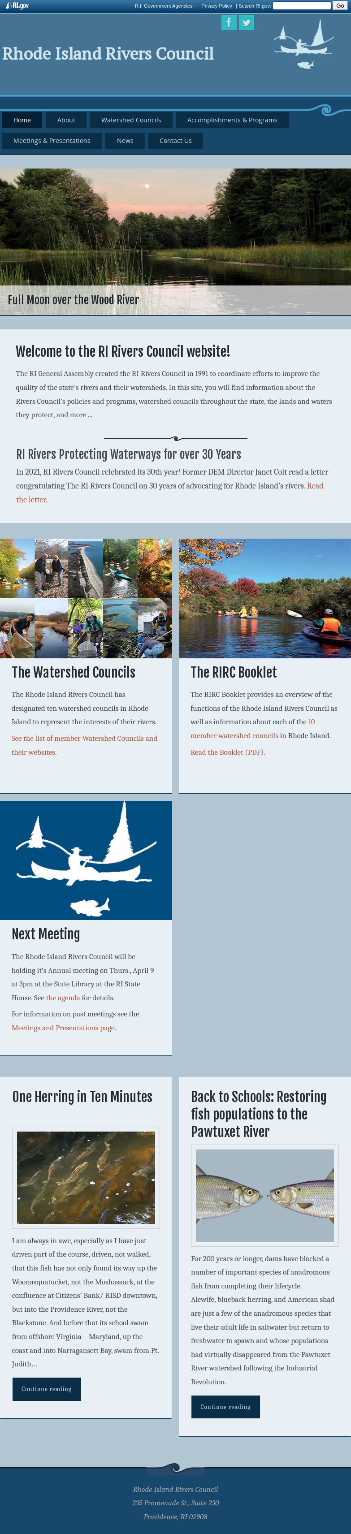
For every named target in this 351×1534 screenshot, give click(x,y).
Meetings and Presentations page (63, 1028)
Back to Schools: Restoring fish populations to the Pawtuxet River (259, 1114)
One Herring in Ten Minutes (82, 1097)
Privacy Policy (216, 6)
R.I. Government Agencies (163, 6)
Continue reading (47, 1389)
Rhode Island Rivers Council (107, 53)
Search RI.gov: (255, 6)
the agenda (63, 998)
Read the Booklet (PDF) (227, 752)
